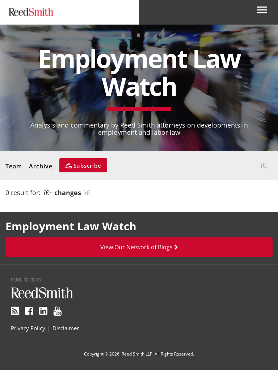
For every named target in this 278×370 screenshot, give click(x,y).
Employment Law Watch (139, 72)
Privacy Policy (28, 328)
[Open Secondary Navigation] (262, 12)
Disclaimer (65, 328)
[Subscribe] (83, 165)
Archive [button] (40, 166)
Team (13, 166)
